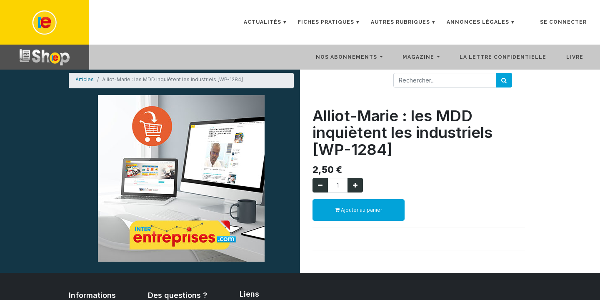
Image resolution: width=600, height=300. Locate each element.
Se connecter (563, 22)
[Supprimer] (320, 185)
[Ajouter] (355, 185)
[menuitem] (509, 57)
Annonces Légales (478, 22)
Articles (84, 79)
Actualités (262, 22)
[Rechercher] (504, 80)
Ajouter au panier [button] (358, 210)
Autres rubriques (400, 22)
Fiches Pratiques (326, 22)
